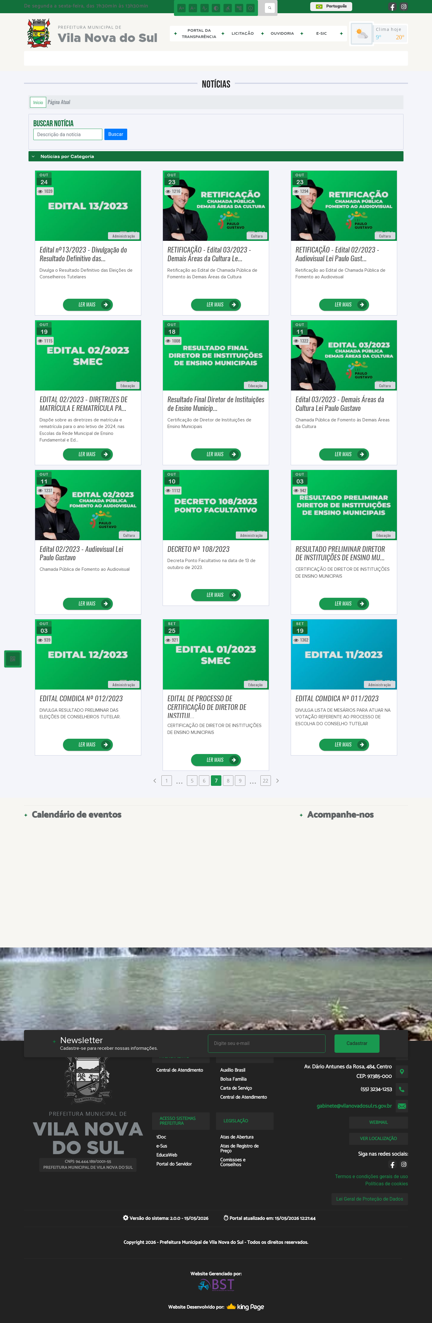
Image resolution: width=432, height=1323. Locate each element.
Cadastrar (357, 1043)
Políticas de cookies (386, 1184)
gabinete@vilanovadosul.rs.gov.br (354, 1106)
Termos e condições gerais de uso (371, 1176)
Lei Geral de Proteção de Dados (369, 1199)
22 (265, 780)
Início (38, 102)
